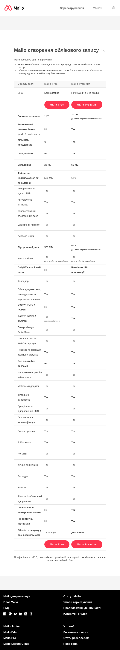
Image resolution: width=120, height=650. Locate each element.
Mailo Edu (10, 632)
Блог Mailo (10, 602)
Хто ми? (69, 626)
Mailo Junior (11, 626)
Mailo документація (16, 596)
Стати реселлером (76, 637)
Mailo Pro (9, 637)
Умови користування (77, 602)
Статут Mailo (72, 596)
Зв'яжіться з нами (75, 632)
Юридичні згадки (75, 613)
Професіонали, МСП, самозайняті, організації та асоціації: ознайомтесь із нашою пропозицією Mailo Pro (60, 559)
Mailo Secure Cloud (16, 643)
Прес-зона (70, 643)
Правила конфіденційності (82, 607)
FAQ (6, 607)
